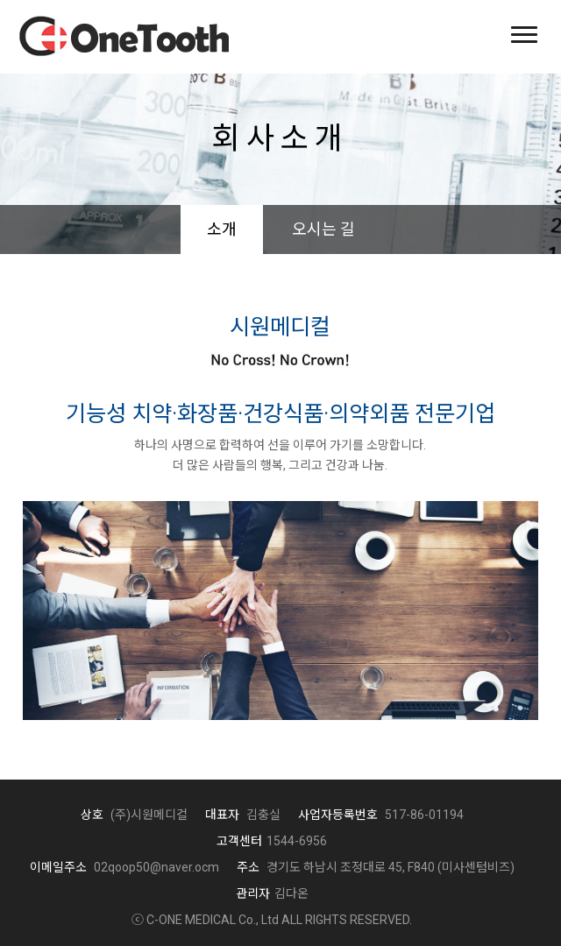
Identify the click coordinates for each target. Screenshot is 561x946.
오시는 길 (323, 229)
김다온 (272, 893)
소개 (222, 229)
